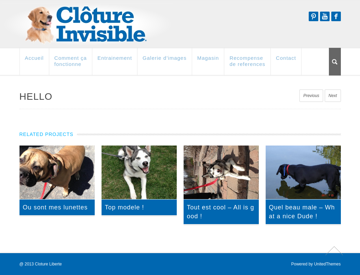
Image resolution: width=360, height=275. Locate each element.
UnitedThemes (327, 264)
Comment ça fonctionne (70, 64)
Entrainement (114, 61)
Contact (286, 61)
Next (333, 95)
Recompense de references (247, 64)
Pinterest (313, 16)
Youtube (325, 16)
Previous (311, 95)
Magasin (208, 61)
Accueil (34, 61)
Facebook (336, 16)
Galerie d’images (165, 61)
